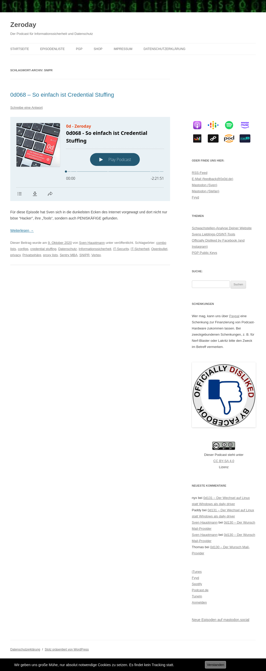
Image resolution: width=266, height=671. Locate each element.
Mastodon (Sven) (204, 185)
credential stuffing (43, 249)
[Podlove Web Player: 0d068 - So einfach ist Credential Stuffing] (90, 159)
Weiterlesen (22, 230)
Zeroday (23, 24)
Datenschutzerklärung (164, 49)
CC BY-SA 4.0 (223, 461)
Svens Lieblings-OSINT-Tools (213, 234)
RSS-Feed (200, 173)
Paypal (234, 316)
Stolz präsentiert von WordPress (67, 649)
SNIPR (84, 255)
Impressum (123, 49)
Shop (98, 49)
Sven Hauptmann (92, 243)
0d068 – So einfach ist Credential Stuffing (62, 95)
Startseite (19, 49)
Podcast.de (200, 590)
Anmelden (199, 602)
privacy (15, 255)
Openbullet (159, 249)
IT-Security (121, 249)
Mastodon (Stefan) (205, 191)
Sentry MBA (68, 255)
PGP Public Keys (204, 253)
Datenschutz (67, 249)
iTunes (197, 572)
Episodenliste (52, 49)
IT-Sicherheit (140, 249)
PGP (79, 49)
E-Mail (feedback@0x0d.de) (212, 179)
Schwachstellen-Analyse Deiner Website (222, 228)
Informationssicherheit (94, 249)
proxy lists (50, 255)
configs (23, 249)
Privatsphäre (31, 255)
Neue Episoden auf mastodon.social (220, 620)
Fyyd (195, 197)
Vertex (96, 255)
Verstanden (215, 665)
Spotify (197, 584)
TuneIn (197, 596)
